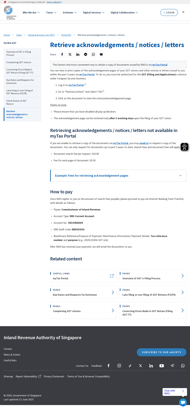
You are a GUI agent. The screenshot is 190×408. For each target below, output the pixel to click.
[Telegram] (86, 54)
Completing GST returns (18, 62)
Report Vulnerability (28, 379)
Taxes (49, 12)
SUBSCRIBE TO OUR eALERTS (161, 355)
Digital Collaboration (123, 12)
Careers (8, 351)
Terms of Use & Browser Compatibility (88, 379)
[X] (70, 54)
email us (144, 146)
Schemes (68, 12)
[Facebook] (62, 54)
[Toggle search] (183, 12)
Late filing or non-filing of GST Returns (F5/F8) (19, 92)
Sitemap (8, 379)
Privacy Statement (54, 379)
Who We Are (29, 12)
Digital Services (92, 12)
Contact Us (82, 368)
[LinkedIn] (78, 54)
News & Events (12, 357)
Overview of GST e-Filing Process (18, 53)
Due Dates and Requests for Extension (20, 81)
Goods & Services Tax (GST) (41, 34)
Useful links (10, 363)
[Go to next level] (38, 12)
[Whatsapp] (93, 54)
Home (7, 34)
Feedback (96, 368)
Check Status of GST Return (16, 102)
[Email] (101, 54)
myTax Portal (159, 64)
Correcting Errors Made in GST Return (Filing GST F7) (19, 71)
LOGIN (169, 12)
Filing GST (66, 34)
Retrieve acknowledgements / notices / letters (17, 114)
